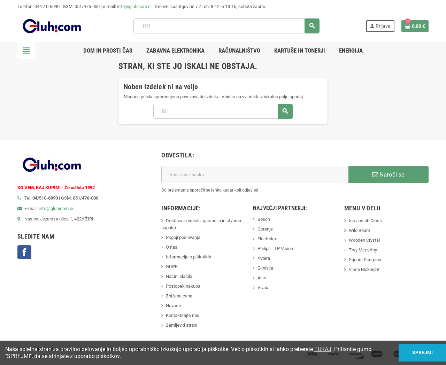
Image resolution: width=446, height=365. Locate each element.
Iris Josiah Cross (365, 220)
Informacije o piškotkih (188, 256)
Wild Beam (359, 230)
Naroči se (388, 174)
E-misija (265, 268)
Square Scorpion (365, 259)
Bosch (263, 219)
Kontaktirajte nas (182, 315)
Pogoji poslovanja (183, 237)
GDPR (172, 266)
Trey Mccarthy (363, 250)
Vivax (262, 287)
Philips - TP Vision (275, 248)
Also (261, 277)
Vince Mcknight (364, 269)
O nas (171, 247)
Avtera (263, 258)
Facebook (24, 252)
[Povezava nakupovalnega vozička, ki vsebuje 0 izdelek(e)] (415, 26)
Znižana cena (179, 295)
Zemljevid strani (181, 325)
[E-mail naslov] (254, 174)
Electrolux (267, 238)
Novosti (173, 305)
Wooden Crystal (364, 240)
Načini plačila (179, 276)
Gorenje (265, 229)
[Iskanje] (226, 25)
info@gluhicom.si (134, 6)
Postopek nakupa (183, 286)
